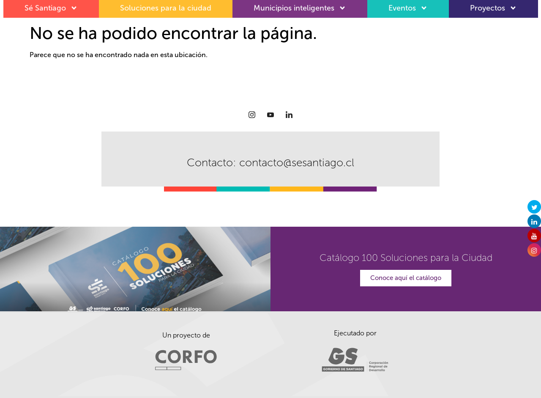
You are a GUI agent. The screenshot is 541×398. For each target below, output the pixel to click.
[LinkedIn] (289, 114)
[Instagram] (252, 114)
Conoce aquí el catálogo (405, 277)
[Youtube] (270, 114)
